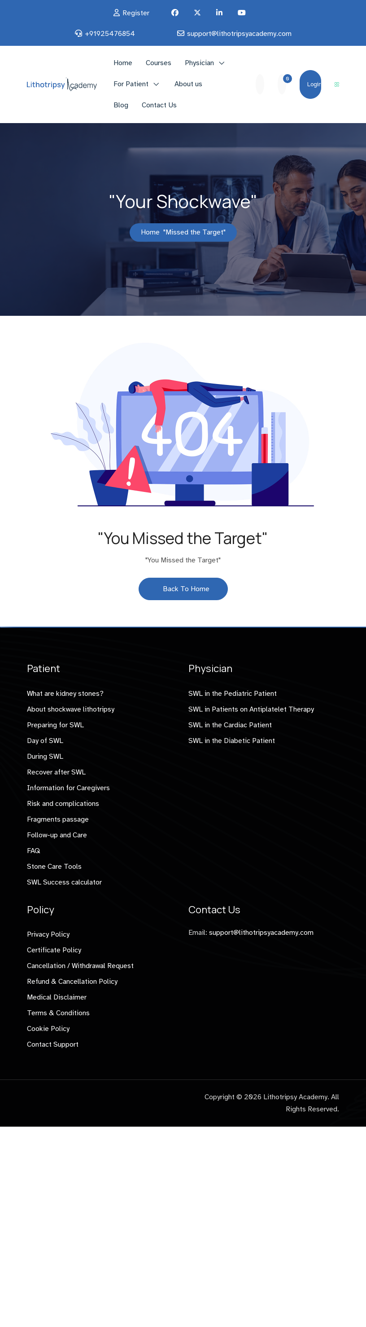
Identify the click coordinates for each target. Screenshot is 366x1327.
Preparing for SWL (55, 725)
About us (188, 84)
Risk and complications (63, 803)
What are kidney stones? (65, 693)
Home (122, 62)
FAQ (33, 850)
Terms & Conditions (58, 1013)
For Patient (130, 84)
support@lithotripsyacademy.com (239, 33)
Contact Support (52, 1044)
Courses (158, 62)
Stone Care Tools (54, 866)
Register (135, 13)
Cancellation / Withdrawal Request (80, 965)
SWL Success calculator (64, 882)
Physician (199, 62)
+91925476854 (110, 33)
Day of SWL (45, 740)
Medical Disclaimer (57, 997)
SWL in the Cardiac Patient (230, 725)
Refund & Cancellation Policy (72, 981)
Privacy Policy (48, 934)
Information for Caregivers (68, 787)
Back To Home (183, 588)
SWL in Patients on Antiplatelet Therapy (251, 709)
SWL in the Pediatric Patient (232, 693)
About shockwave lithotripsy (70, 709)
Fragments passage (58, 819)
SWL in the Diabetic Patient (231, 740)
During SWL (45, 756)
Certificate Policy (54, 950)
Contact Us (159, 105)
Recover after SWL (56, 772)
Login (314, 84)
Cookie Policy (48, 1028)
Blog (120, 105)
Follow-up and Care (57, 835)
